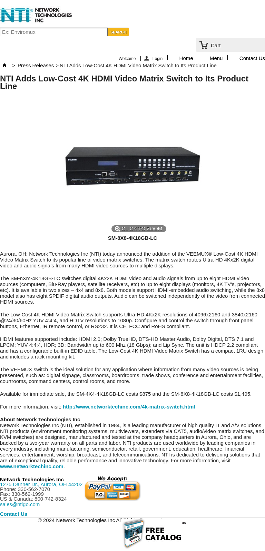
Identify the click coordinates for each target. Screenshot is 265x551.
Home (186, 57)
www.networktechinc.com (31, 466)
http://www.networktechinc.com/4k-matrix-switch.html (129, 407)
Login (158, 58)
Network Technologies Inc (32, 479)
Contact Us (252, 57)
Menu (216, 57)
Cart (215, 45)
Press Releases (36, 65)
